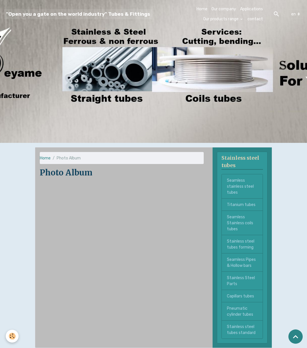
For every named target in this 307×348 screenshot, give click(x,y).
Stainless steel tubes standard (241, 329)
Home (202, 9)
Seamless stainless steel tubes (240, 186)
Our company (223, 9)
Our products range (221, 19)
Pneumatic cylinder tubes (240, 311)
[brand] (78, 14)
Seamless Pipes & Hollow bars (241, 262)
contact (255, 19)
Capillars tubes (240, 296)
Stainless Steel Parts (241, 280)
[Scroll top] (295, 336)
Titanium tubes (241, 204)
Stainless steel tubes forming (240, 244)
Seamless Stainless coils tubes (240, 223)
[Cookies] (12, 336)
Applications (251, 9)
